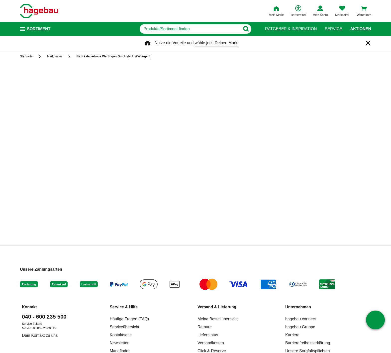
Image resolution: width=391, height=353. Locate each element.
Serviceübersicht (124, 327)
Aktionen (360, 29)
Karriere (292, 335)
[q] (190, 29)
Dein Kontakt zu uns (40, 335)
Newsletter (119, 343)
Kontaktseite (121, 335)
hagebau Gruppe (300, 327)
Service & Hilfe (124, 307)
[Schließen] (368, 43)
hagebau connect (300, 319)
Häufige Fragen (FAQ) (129, 319)
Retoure (204, 327)
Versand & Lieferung (216, 307)
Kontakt (29, 307)
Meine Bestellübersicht (217, 319)
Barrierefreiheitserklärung (307, 343)
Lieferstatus (207, 335)
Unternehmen (298, 307)
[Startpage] (39, 11)
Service (333, 29)
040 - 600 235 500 (44, 317)
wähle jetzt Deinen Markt (216, 43)
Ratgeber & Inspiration (291, 29)
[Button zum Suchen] (247, 29)
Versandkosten (210, 343)
